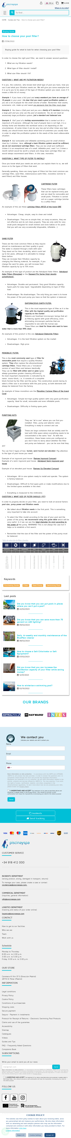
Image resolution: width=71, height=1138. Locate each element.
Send (11, 818)
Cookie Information (13, 1130)
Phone (8, 782)
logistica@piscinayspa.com (13, 934)
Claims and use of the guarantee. (16, 1044)
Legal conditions (9, 1012)
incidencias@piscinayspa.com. (14, 905)
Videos (5, 1060)
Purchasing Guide (11, 603)
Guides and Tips (14, 19)
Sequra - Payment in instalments (16, 1036)
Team (4, 954)
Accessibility (7, 1048)
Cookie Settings (35, 1135)
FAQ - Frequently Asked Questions (16, 1067)
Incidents (35, 832)
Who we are (7, 950)
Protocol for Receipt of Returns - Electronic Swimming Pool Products (31, 1040)
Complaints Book (9, 1071)
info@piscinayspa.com (11, 919)
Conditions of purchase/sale (13, 1024)
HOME (4, 19)
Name (8, 763)
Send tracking (36, 837)
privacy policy (37, 1096)
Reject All (20, 1135)
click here (22, 1128)
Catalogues (6, 1056)
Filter (26, 603)
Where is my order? (62, 8)
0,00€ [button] (65, 3)
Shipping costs (8, 1028)
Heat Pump (37, 603)
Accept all (50, 1135)
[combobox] (9, 787)
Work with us (7, 958)
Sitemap (5, 1052)
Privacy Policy (32, 811)
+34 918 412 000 (13, 881)
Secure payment (9, 1032)
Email (8, 773)
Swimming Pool (53, 603)
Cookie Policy (7, 1020)
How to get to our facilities (13, 946)
